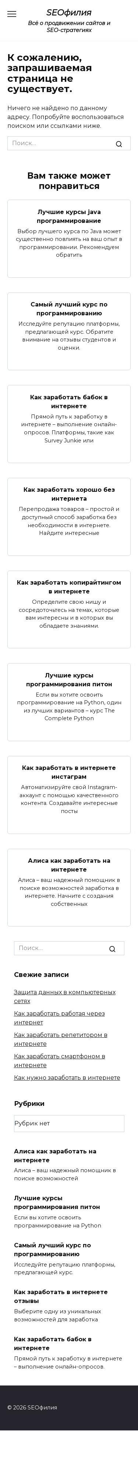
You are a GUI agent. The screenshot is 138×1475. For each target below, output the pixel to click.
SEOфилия (69, 12)
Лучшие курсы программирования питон (69, 679)
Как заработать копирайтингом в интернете (69, 587)
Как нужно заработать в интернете (67, 1077)
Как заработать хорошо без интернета (69, 494)
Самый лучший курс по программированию (69, 309)
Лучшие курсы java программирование (69, 216)
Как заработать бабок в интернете (69, 401)
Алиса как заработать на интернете (69, 865)
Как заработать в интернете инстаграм (69, 772)
